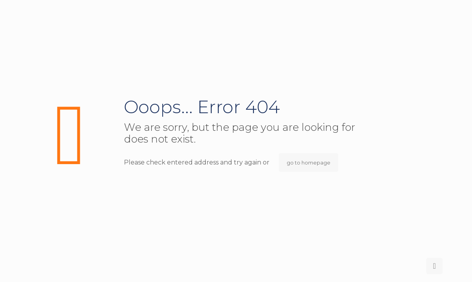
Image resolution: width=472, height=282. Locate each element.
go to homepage (308, 162)
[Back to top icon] (434, 266)
